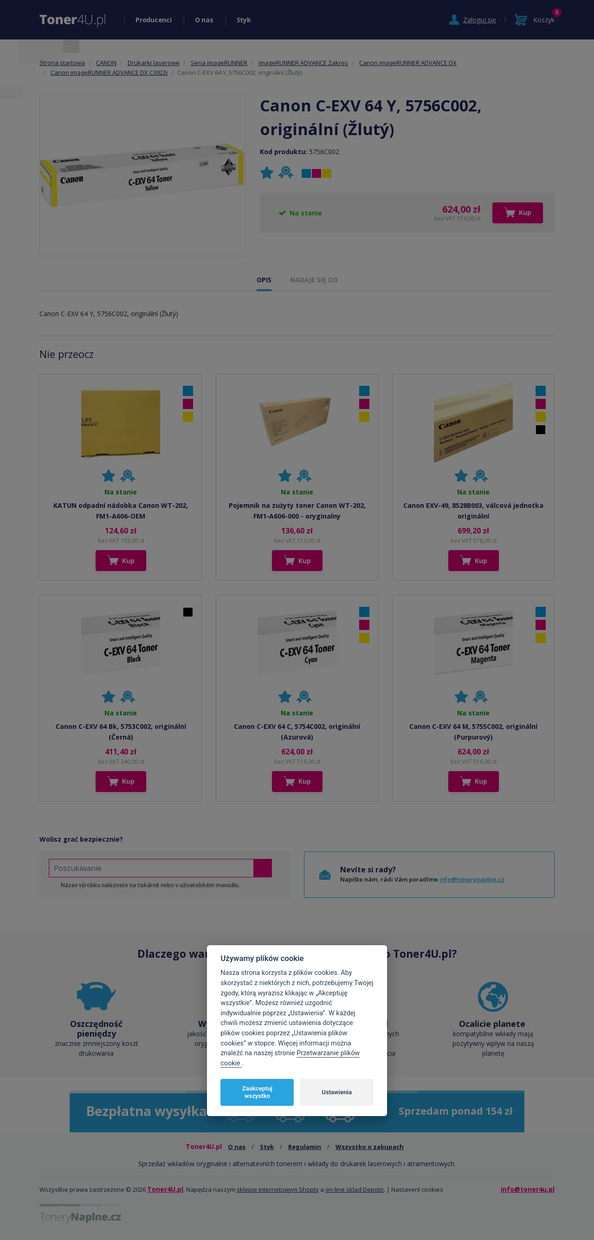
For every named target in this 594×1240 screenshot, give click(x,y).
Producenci (154, 19)
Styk (244, 19)
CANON (106, 62)
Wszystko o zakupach (370, 1147)
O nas (204, 19)
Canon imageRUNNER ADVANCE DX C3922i (109, 72)
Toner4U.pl (165, 1189)
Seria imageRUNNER (219, 62)
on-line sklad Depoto (354, 1189)
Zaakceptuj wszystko (257, 1092)
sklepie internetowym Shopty (278, 1189)
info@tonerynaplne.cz (471, 879)
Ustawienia (337, 1092)
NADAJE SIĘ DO (314, 279)
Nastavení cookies (417, 1189)
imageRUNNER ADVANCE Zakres (303, 62)
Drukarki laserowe (154, 62)
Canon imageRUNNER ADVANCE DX (408, 62)
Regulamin (304, 1147)
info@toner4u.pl (528, 1189)
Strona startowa (62, 62)
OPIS (264, 279)
